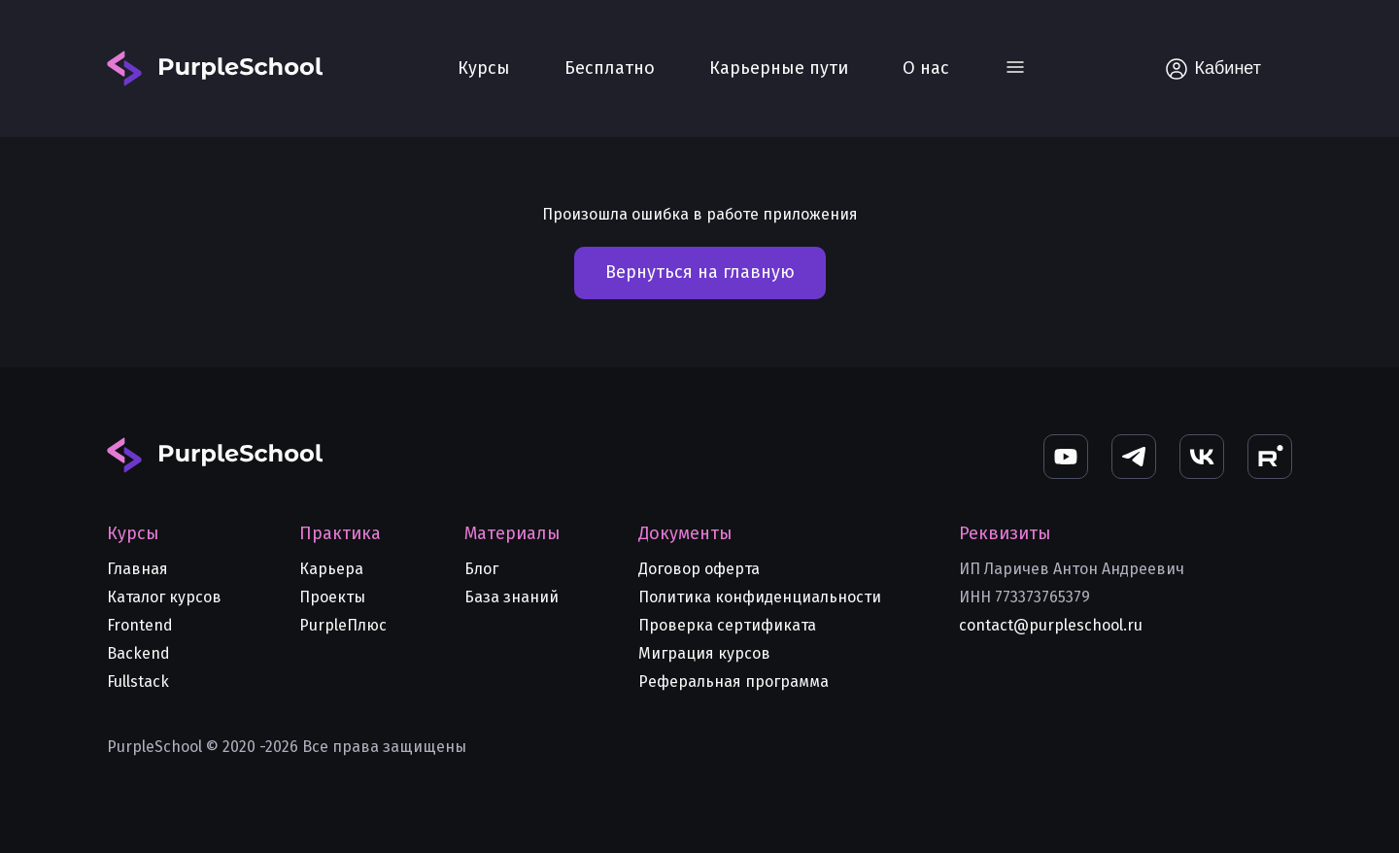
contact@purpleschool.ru (1051, 625)
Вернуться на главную (700, 272)
